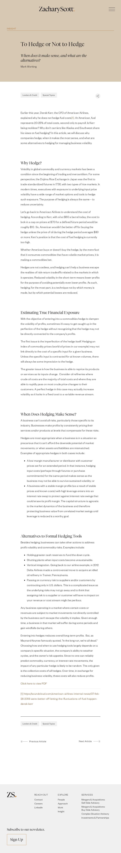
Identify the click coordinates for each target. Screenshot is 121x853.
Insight (11, 28)
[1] (73, 117)
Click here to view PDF (34, 683)
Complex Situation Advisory (95, 813)
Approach (63, 803)
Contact (38, 799)
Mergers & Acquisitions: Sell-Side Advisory (93, 801)
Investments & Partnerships (95, 817)
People (61, 799)
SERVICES (87, 794)
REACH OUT (41, 794)
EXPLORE (63, 794)
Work (60, 807)
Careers (38, 803)
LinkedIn (38, 807)
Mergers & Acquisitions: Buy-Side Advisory (93, 808)
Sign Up (16, 839)
